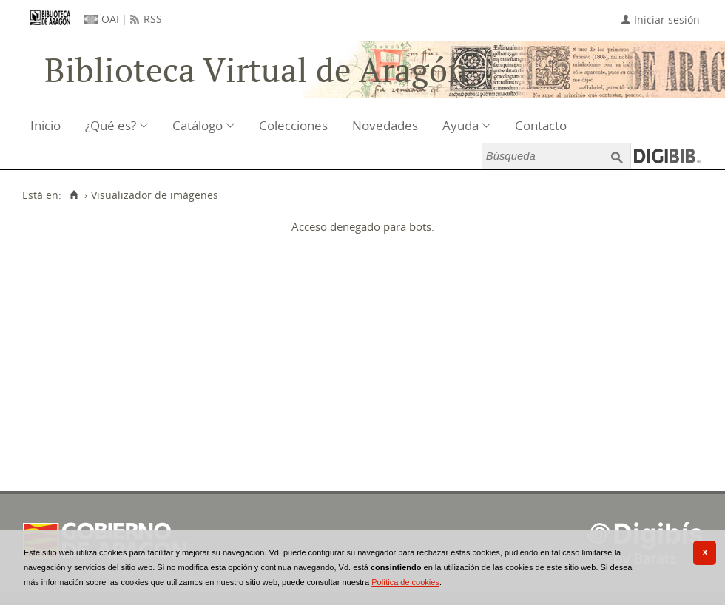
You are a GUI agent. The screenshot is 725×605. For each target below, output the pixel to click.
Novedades (385, 125)
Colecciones (293, 125)
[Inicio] (73, 195)
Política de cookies (405, 582)
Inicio (45, 125)
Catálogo (197, 125)
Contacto (541, 125)
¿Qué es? (110, 125)
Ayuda (460, 125)
